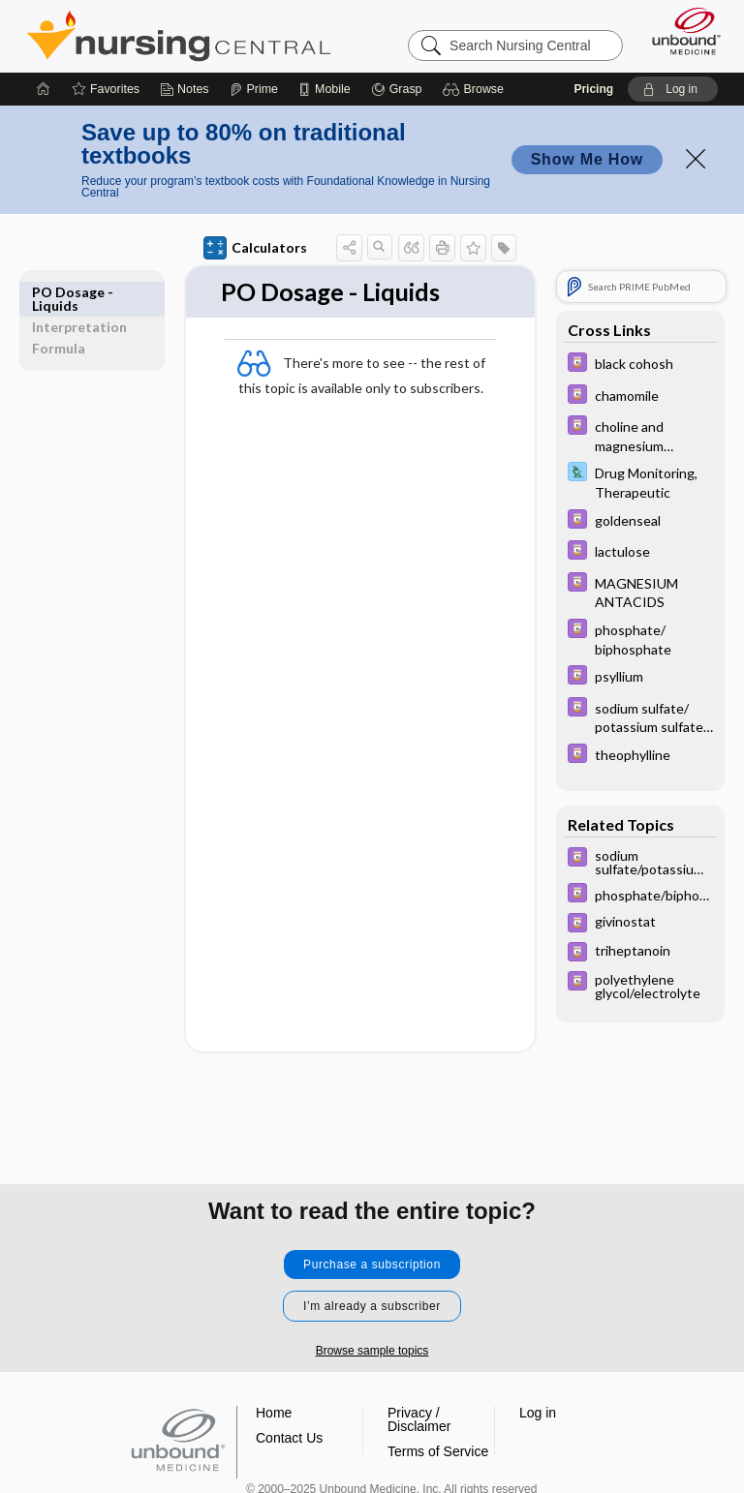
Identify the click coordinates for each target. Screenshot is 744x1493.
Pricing (593, 89)
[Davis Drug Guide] (640, 365)
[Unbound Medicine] (680, 31)
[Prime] (254, 89)
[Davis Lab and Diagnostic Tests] (640, 481)
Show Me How (587, 159)
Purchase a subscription (372, 1264)
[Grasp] (396, 89)
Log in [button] (537, 1412)
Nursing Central (178, 36)
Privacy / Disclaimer (419, 1419)
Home (274, 1412)
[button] (476, 89)
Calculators (255, 247)
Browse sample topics (372, 1350)
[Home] (43, 89)
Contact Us (289, 1438)
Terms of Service (438, 1451)
